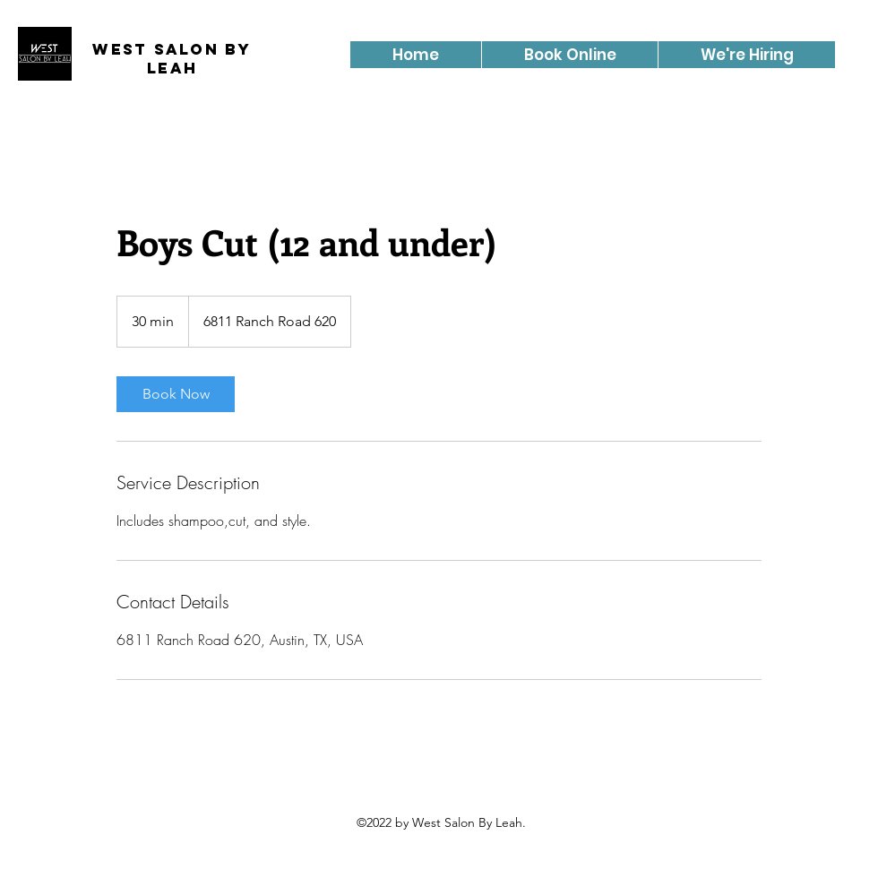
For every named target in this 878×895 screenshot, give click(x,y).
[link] (175, 394)
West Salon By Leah (171, 58)
